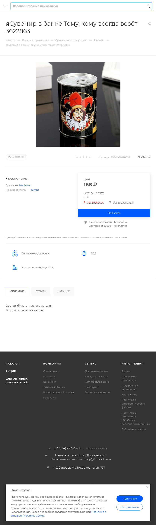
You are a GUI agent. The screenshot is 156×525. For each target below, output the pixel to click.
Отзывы (41, 291)
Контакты (49, 376)
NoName (144, 157)
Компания (52, 363)
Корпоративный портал (58, 392)
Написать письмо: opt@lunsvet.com (81, 455)
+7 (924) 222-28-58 (67, 448)
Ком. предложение (97, 381)
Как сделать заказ (96, 376)
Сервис (91, 363)
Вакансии (49, 381)
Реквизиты (50, 397)
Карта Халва (129, 394)
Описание (17, 291)
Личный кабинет (54, 386)
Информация (133, 363)
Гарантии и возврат (97, 392)
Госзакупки (92, 386)
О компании (51, 371)
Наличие (64, 291)
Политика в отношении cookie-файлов (134, 403)
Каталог (12, 363)
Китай (35, 189)
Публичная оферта (134, 429)
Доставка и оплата (96, 371)
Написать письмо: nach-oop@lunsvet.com (81, 459)
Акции (11, 371)
